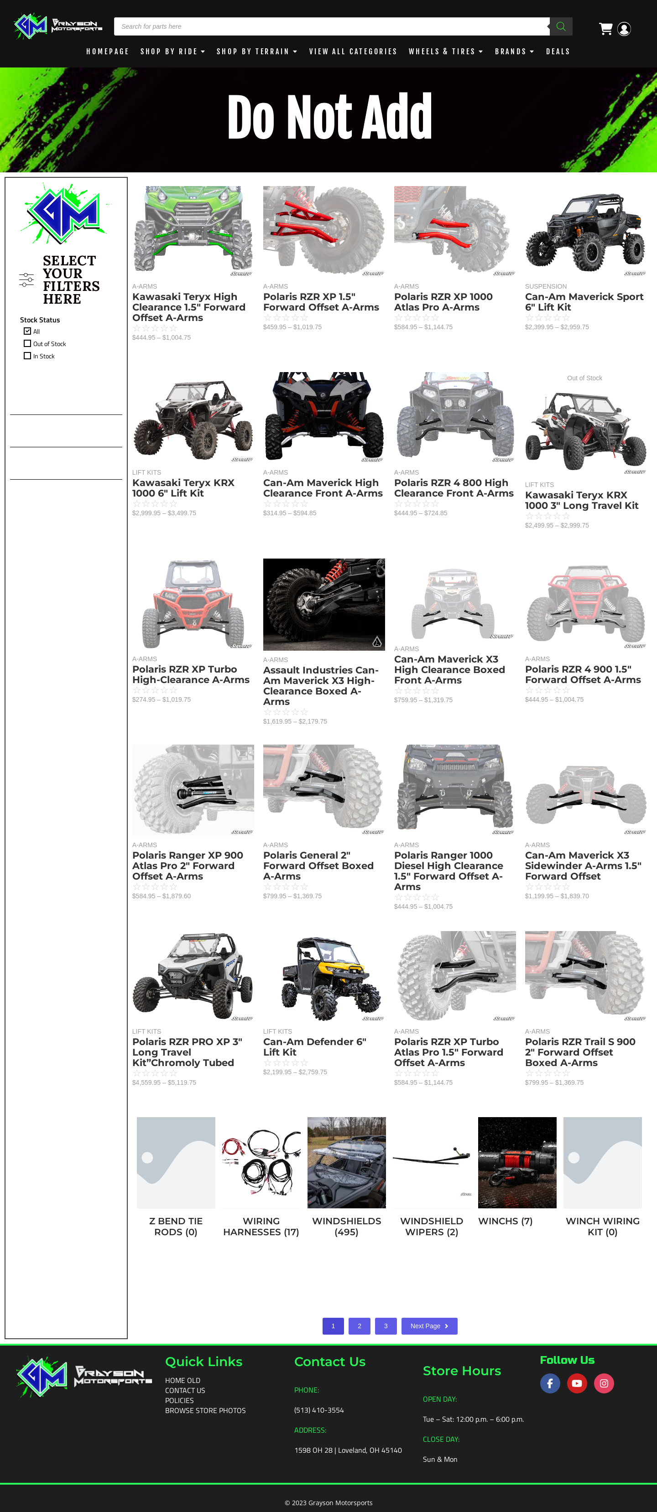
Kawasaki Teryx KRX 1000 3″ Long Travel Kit (582, 500)
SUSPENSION (546, 286)
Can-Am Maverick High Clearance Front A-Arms (323, 487)
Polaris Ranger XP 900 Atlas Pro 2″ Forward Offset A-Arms (187, 865)
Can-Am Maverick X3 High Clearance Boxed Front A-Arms (450, 669)
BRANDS (511, 51)
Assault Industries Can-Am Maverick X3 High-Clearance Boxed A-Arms (321, 686)
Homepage (107, 51)
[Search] (561, 26)
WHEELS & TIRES (442, 51)
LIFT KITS (147, 472)
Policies (179, 1400)
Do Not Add (328, 119)
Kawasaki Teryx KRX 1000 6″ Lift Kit (183, 487)
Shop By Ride (169, 51)
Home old (182, 1380)
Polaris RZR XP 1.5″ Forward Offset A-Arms (321, 301)
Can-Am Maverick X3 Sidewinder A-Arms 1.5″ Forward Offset (583, 865)
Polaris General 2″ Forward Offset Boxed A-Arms (318, 865)
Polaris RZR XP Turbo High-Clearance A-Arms (191, 674)
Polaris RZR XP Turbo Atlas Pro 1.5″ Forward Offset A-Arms (449, 1052)
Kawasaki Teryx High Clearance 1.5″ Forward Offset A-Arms (189, 307)
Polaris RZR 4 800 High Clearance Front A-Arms (454, 487)
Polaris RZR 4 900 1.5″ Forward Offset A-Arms (583, 674)
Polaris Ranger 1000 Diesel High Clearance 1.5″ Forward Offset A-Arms (448, 871)
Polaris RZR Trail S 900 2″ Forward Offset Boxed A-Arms (580, 1052)
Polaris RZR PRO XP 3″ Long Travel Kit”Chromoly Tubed (187, 1052)
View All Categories (353, 51)
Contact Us (185, 1390)
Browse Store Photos (205, 1410)
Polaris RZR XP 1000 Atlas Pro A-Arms (443, 301)
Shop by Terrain (253, 51)
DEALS (558, 51)
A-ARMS (144, 286)
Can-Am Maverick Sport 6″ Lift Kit (584, 301)
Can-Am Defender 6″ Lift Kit (314, 1046)
